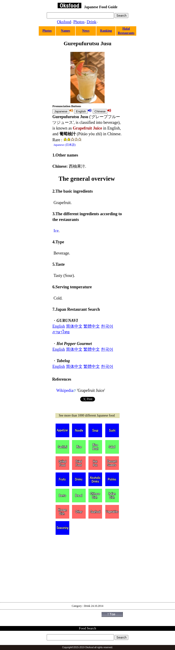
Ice (56, 230)
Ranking (106, 30)
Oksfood (64, 22)
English (58, 326)
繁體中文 (91, 326)
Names (65, 30)
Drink (91, 22)
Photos (79, 22)
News (86, 30)
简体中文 (74, 326)
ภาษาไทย (61, 332)
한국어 (107, 326)
